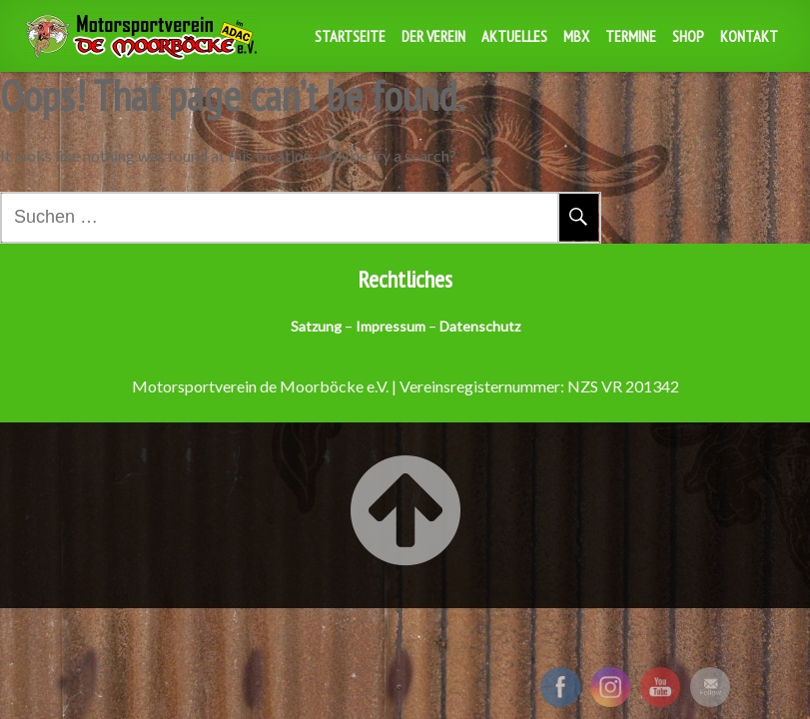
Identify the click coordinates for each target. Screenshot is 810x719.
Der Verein (433, 36)
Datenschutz (479, 326)
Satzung (316, 326)
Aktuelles (514, 36)
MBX (576, 36)
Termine (630, 36)
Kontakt (749, 36)
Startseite (350, 36)
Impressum (390, 326)
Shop (688, 36)
